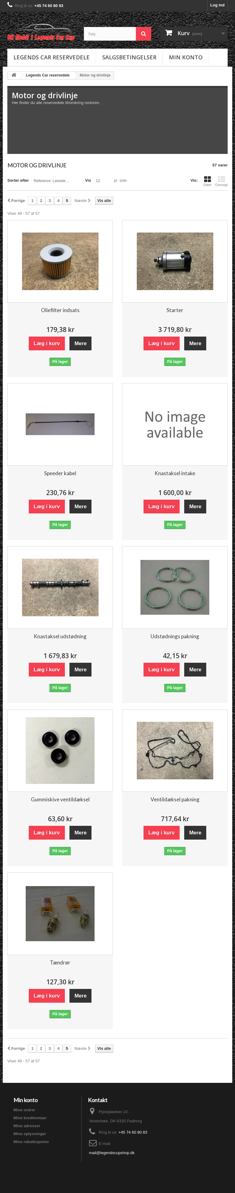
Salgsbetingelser (129, 57)
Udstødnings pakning (175, 636)
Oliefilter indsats (60, 310)
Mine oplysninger (29, 1133)
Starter (174, 310)
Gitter (207, 181)
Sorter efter (18, 180)
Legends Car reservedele (51, 57)
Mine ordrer (24, 1110)
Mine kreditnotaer (30, 1118)
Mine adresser (26, 1126)
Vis (88, 180)
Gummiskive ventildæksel (60, 799)
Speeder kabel (60, 473)
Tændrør (60, 962)
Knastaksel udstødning (60, 636)
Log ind (217, 5)
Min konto (186, 57)
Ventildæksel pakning (175, 799)
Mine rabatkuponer (31, 1141)
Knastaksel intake (175, 473)
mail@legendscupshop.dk (112, 1152)
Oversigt (221, 181)
